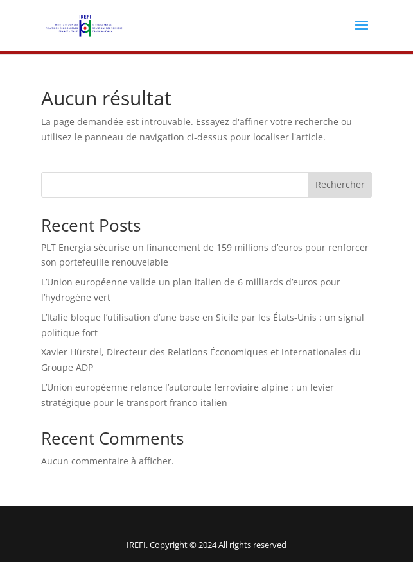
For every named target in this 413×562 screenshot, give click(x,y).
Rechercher (340, 184)
